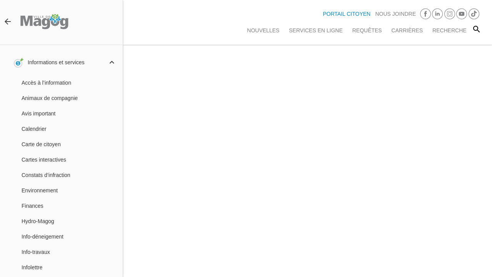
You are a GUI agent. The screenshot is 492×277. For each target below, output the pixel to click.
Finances (32, 206)
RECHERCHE (449, 30)
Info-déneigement (42, 237)
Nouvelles (263, 30)
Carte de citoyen (41, 144)
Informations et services (56, 62)
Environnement (40, 190)
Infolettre (32, 267)
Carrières (407, 30)
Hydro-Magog (38, 221)
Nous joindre (395, 14)
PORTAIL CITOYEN (347, 14)
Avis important (38, 113)
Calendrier (34, 129)
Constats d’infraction (46, 175)
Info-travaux (36, 252)
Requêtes (367, 30)
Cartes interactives (44, 160)
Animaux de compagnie (50, 98)
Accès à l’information (46, 83)
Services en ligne (316, 30)
